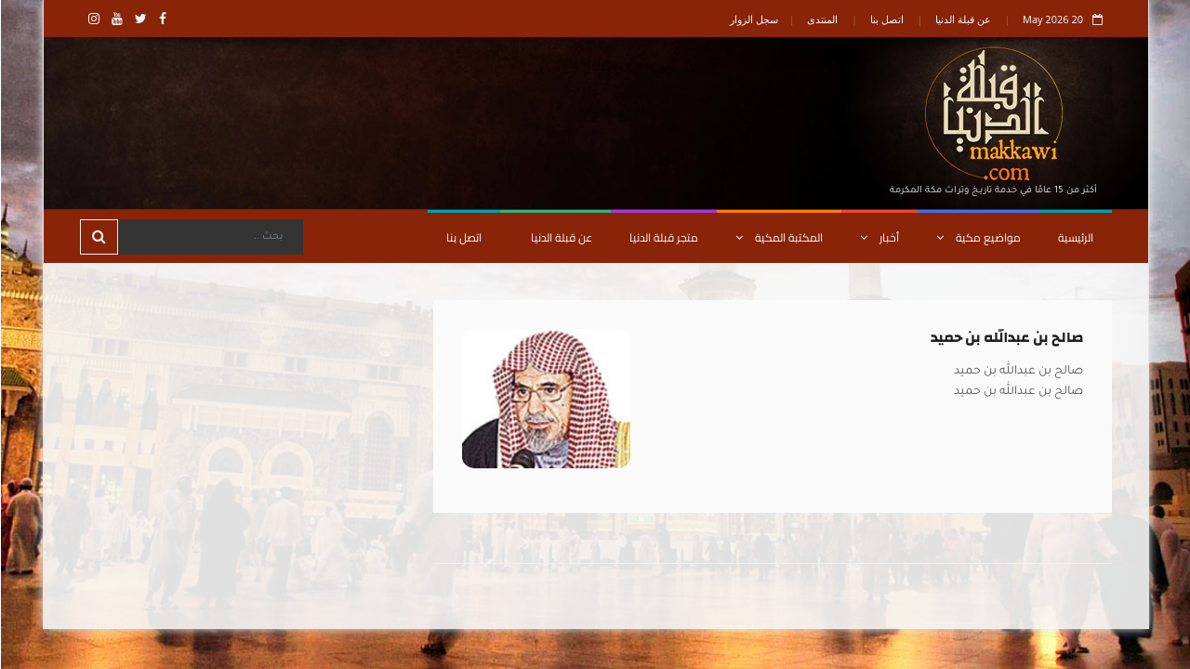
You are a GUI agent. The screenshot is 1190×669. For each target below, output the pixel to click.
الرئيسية (1074, 237)
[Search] (209, 237)
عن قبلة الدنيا (962, 19)
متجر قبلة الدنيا (662, 237)
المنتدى (821, 19)
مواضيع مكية (977, 237)
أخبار (878, 237)
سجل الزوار (753, 19)
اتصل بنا (886, 19)
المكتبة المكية (778, 237)
